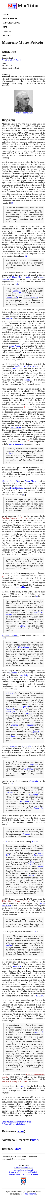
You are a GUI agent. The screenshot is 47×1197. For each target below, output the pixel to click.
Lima (32, 862)
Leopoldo (16, 291)
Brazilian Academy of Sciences (15, 518)
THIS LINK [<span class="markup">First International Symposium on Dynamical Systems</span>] (38, 996)
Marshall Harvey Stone (11, 481)
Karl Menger (23, 647)
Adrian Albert (30, 481)
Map (5, 27)
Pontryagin (10, 709)
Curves (7, 31)
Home (6, 14)
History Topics (11, 23)
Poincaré (39, 1032)
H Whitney (28, 769)
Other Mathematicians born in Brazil (16, 1122)
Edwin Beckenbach (16, 444)
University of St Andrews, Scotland (23, 1174)
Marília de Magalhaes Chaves (21, 277)
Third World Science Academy (16, 901)
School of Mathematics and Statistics (23, 1172)
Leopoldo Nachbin (30, 298)
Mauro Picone (14, 346)
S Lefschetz (33, 764)
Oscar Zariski (15, 428)
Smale (34, 841)
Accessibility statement (23, 1170)
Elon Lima (38, 855)
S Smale (26, 834)
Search (7, 36)
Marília (22, 293)
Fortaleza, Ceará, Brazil (11, 60)
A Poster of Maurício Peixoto (13, 1124)
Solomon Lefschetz (10, 636)
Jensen (11, 453)
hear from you (30, 1194)
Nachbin (8, 319)
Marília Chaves (12, 298)
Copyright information (23, 1168)
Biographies (10, 18)
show (21, 1131)
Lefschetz (13, 673)
